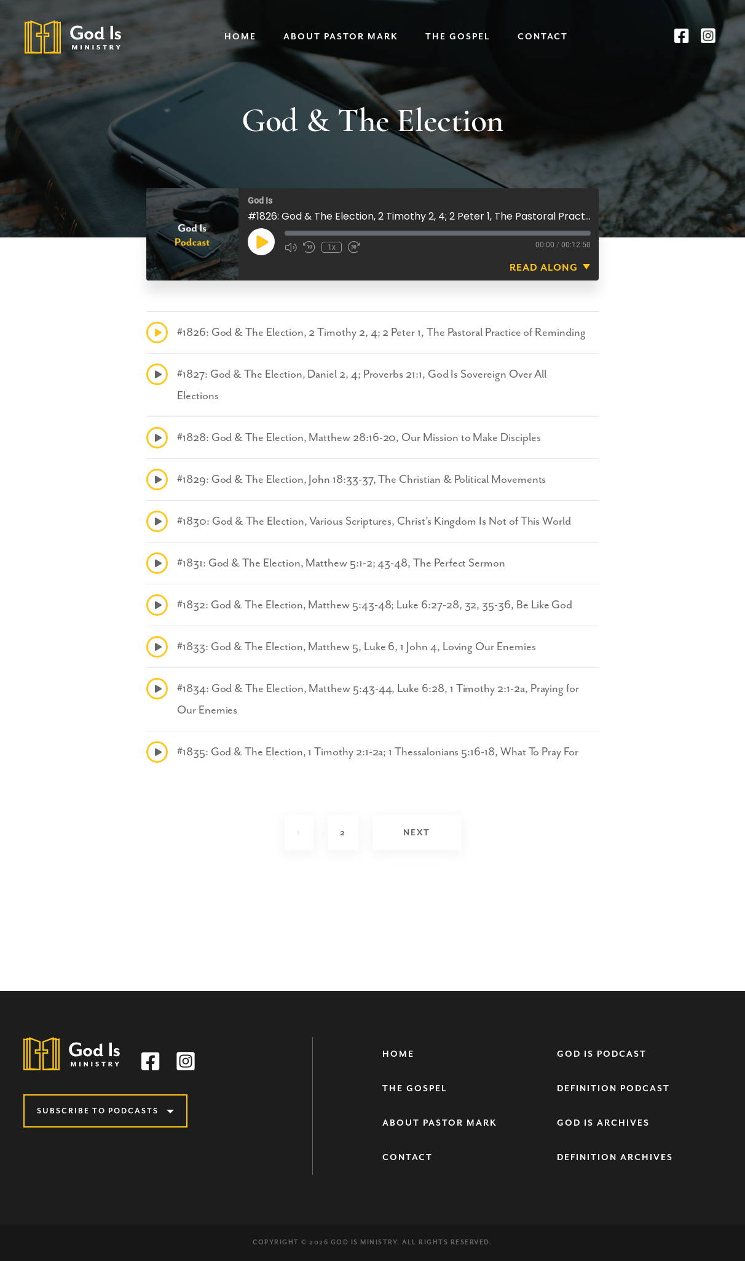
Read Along (544, 267)
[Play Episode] (261, 241)
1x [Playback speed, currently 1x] (332, 247)
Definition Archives (615, 1157)
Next (416, 832)
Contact (543, 36)
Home (240, 36)
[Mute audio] (291, 247)
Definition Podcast (613, 1088)
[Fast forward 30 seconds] (354, 247)
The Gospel (458, 36)
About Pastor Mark (340, 36)
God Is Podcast (602, 1054)
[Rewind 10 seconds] (309, 247)
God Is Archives (603, 1123)
